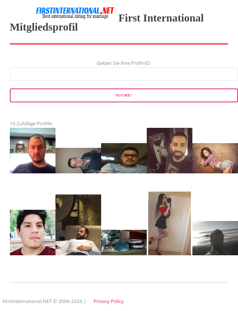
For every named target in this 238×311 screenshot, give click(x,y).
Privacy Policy (108, 301)
